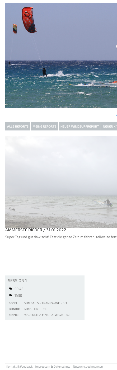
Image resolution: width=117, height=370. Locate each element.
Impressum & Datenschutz (53, 366)
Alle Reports (18, 126)
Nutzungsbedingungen (88, 366)
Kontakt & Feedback (19, 366)
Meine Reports (44, 126)
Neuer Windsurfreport (79, 126)
